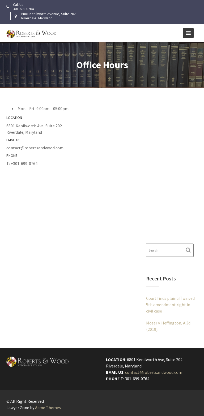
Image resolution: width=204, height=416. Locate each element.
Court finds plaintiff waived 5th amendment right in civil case (170, 305)
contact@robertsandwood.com (153, 372)
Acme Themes (48, 407)
